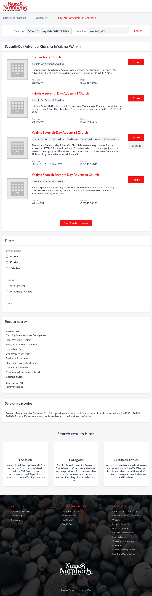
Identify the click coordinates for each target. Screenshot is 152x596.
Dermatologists (14, 349)
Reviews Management (123, 532)
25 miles (13, 256)
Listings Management (122, 524)
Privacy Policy (67, 590)
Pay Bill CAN (67, 524)
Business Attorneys (17, 358)
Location (81, 31)
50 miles (13, 262)
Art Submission (69, 515)
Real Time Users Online (123, 554)
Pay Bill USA (67, 519)
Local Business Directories (125, 511)
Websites (116, 519)
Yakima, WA (42, 17)
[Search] (138, 30)
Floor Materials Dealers (18, 339)
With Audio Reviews (20, 291)
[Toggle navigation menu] (147, 6)
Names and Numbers (14, 17)
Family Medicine (14, 386)
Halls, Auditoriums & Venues (21, 344)
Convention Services (17, 367)
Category (19, 31)
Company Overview (20, 511)
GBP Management (121, 528)
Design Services (15, 376)
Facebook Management (123, 549)
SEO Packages (119, 537)
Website (137, 145)
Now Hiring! (17, 515)
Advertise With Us (70, 511)
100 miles (14, 268)
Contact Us (16, 519)
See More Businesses (76, 223)
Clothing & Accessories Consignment (27, 335)
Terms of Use (84, 590)
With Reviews (17, 285)
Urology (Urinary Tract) (18, 353)
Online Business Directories (125, 515)
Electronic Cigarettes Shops (21, 362)
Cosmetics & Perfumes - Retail (23, 372)
